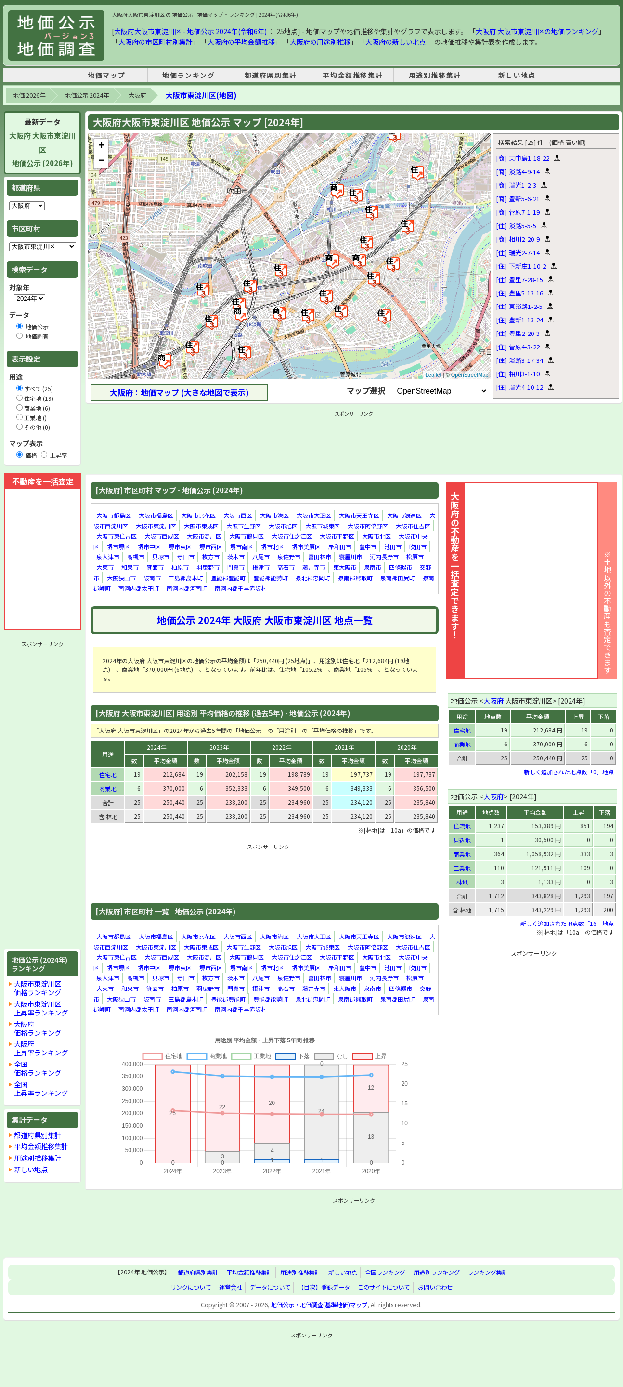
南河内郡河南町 (187, 588)
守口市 (186, 557)
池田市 (393, 546)
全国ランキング (385, 1272)
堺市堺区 (118, 546)
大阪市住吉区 (413, 526)
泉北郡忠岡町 (313, 578)
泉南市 (372, 567)
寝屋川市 (350, 557)
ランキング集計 (487, 1272)
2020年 (406, 747)
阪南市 (152, 578)
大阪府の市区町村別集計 (155, 42)
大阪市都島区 (113, 515)
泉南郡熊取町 (355, 578)
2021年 (344, 747)
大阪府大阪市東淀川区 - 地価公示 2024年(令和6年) (190, 31)
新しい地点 (517, 75)
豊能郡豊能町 (228, 578)
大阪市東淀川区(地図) (201, 95)
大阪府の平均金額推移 (241, 42)
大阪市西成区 (161, 536)
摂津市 (261, 567)
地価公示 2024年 (87, 95)
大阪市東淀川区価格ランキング (37, 987)
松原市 (415, 557)
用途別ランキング (437, 1272)
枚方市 (211, 557)
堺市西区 (210, 546)
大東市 (105, 567)
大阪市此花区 (198, 515)
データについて (270, 1287)
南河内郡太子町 (138, 588)
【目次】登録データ (324, 1287)
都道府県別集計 (271, 75)
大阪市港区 (274, 515)
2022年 (281, 747)
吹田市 (418, 546)
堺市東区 (180, 546)
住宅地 (108, 775)
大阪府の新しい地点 (395, 42)
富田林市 (319, 557)
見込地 (462, 840)
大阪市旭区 (283, 526)
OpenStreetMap (470, 375)
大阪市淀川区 (204, 536)
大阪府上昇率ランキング (41, 1048)
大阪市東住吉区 (116, 536)
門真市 (236, 567)
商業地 (108, 788)
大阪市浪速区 (404, 515)
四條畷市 (400, 567)
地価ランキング (188, 75)
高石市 (286, 567)
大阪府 (137, 95)
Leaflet (433, 375)
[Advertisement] (42, 795)
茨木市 (236, 557)
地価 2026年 (29, 95)
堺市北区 (272, 546)
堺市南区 (241, 546)
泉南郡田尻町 (397, 578)
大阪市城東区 (322, 526)
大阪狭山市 (121, 578)
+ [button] (101, 146)
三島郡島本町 (186, 578)
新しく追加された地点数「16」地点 (567, 923)
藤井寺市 (313, 567)
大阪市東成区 (201, 526)
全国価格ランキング (37, 1068)
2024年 (156, 747)
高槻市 (135, 557)
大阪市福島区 (156, 515)
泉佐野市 (288, 557)
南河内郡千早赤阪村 (241, 588)
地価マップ (106, 75)
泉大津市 (107, 557)
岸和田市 (339, 546)
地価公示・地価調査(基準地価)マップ (319, 1304)
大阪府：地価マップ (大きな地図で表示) (179, 392)
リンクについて (190, 1287)
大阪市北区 (376, 536)
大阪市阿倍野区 (368, 526)
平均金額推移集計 (353, 75)
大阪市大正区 (314, 515)
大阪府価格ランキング (37, 1028)
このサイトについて (384, 1287)
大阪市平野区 (337, 536)
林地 (462, 882)
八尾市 (261, 557)
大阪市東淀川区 (156, 526)
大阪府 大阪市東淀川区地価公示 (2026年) (42, 149)
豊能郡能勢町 (270, 578)
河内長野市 (384, 557)
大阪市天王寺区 (359, 515)
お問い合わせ (435, 1287)
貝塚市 (160, 557)
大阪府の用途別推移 (320, 42)
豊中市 (367, 546)
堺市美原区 (306, 546)
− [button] (101, 161)
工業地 (462, 868)
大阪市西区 (237, 515)
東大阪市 (344, 567)
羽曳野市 (208, 567)
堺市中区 (149, 546)
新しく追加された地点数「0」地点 (569, 772)
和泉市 (130, 567)
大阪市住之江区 (292, 536)
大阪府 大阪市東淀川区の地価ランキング (537, 31)
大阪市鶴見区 (246, 536)
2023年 (219, 747)
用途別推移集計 (435, 75)
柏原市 (180, 567)
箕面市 (155, 567)
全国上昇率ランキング (41, 1088)
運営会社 (230, 1287)
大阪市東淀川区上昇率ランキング (41, 1008)
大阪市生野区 (243, 526)
